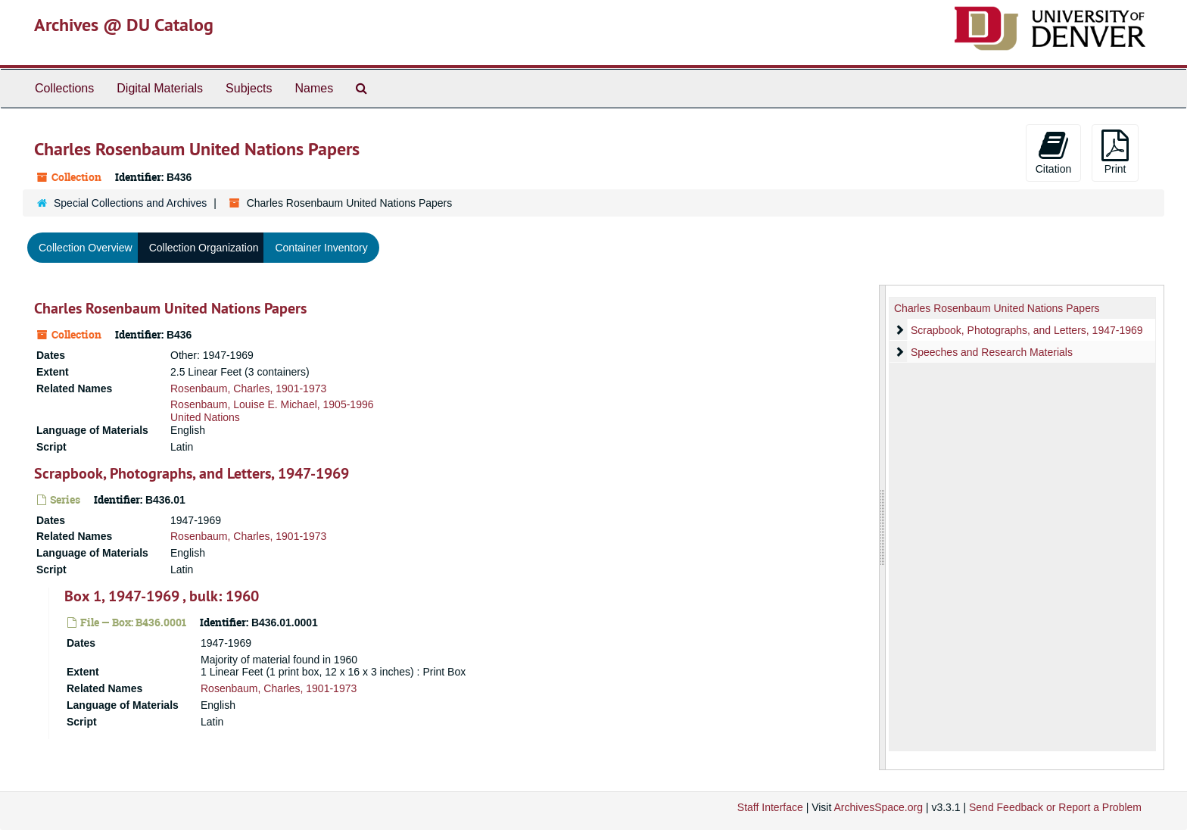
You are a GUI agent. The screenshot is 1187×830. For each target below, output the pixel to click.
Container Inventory (321, 248)
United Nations (205, 417)
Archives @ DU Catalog (123, 24)
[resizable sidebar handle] (883, 527)
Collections (64, 88)
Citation (1053, 152)
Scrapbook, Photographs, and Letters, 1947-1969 (191, 473)
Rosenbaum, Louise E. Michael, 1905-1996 (272, 404)
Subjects (249, 88)
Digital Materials (160, 88)
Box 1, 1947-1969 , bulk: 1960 (161, 596)
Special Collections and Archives (130, 203)
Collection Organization (204, 248)
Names (313, 88)
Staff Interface (770, 807)
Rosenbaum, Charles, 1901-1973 (248, 388)
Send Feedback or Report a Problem (1055, 807)
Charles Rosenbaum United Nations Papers (170, 308)
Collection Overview (85, 248)
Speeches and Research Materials (992, 352)
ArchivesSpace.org (878, 807)
